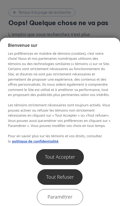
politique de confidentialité (35, 141)
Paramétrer (59, 197)
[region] (60, 122)
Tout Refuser (60, 177)
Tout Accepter (60, 157)
